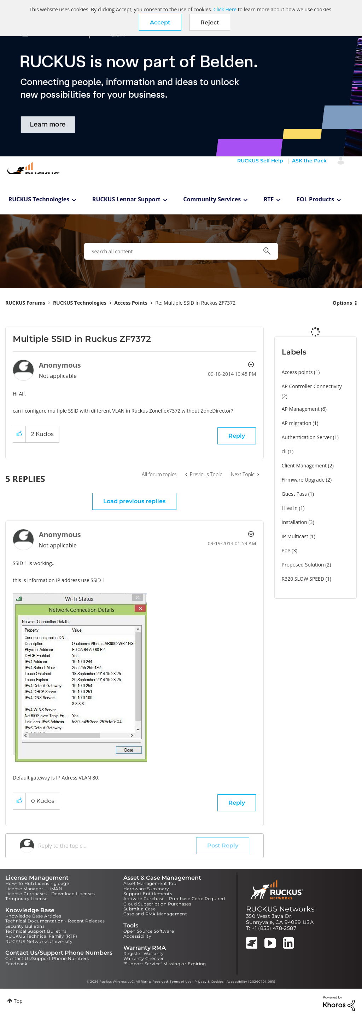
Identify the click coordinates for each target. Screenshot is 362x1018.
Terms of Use (180, 981)
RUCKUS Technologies (39, 199)
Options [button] (342, 302)
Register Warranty (143, 953)
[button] (160, 22)
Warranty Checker (143, 958)
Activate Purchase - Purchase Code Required (174, 898)
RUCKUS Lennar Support (126, 199)
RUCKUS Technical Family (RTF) (41, 936)
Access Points (130, 302)
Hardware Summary (146, 888)
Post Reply (222, 845)
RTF (269, 199)
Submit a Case (139, 908)
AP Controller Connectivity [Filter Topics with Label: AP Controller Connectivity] (312, 386)
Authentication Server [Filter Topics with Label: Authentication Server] (307, 437)
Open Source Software (148, 931)
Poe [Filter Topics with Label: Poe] (286, 550)
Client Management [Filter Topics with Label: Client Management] (304, 465)
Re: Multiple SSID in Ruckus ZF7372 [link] (195, 302)
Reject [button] (209, 22)
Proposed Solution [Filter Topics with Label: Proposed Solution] (303, 564)
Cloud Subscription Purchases (157, 904)
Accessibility (137, 936)
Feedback (16, 963)
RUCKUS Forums (25, 302)
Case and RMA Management (155, 913)
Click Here (225, 9)
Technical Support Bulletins (36, 931)
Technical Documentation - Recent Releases (55, 921)
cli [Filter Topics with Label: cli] (284, 451)
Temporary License (26, 898)
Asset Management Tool (150, 883)
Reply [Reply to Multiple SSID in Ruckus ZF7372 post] (236, 435)
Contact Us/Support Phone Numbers (47, 958)
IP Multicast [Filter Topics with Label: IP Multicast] (295, 536)
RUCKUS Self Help (260, 160)
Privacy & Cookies (209, 981)
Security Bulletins (25, 926)
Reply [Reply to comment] (236, 802)
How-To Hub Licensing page (37, 883)
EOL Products (315, 199)
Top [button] (18, 1000)
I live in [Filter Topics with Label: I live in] (290, 508)
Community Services (212, 199)
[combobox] (181, 251)
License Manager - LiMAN (33, 888)
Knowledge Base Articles (33, 916)
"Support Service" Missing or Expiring (164, 963)
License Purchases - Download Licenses (50, 893)
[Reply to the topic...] (117, 846)
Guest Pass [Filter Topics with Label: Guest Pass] (294, 493)
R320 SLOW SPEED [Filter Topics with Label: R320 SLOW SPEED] (303, 578)
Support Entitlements (147, 893)
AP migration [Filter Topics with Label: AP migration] (296, 423)
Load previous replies (134, 501)
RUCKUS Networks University (38, 941)
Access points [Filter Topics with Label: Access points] (297, 372)
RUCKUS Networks (280, 909)
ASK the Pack (309, 160)
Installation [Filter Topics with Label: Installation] (294, 522)
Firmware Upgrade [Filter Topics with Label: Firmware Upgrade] (303, 479)
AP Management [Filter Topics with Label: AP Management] (301, 409)
